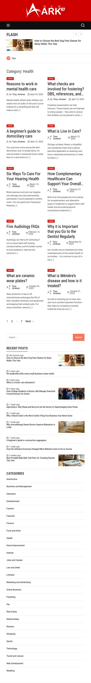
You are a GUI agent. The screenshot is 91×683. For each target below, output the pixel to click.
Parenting (11, 597)
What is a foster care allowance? (21, 382)
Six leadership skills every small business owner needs (30, 373)
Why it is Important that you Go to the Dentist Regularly (63, 231)
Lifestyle (10, 575)
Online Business (14, 589)
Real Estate (12, 611)
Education (11, 494)
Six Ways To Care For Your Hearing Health (23, 176)
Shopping (11, 634)
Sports (9, 641)
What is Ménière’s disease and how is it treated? (65, 280)
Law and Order (13, 567)
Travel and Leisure (15, 656)
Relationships (13, 619)
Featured (11, 516)
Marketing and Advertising (19, 582)
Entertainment (13, 501)
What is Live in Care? (64, 131)
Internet (10, 553)
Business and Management (19, 486)
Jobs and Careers (15, 560)
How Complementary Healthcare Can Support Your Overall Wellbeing (64, 181)
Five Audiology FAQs (23, 226)
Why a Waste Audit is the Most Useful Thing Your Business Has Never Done (39, 415)
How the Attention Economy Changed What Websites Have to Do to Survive (40, 449)
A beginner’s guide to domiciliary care (23, 134)
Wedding (11, 670)
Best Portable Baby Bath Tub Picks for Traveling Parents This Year (31, 459)
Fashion (10, 508)
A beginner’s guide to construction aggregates (26, 440)
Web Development (15, 663)
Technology (12, 648)
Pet (8, 604)
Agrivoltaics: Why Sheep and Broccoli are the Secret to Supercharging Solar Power (42, 407)
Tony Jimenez (18, 94)
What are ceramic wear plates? (21, 278)
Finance (10, 523)
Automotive (12, 479)
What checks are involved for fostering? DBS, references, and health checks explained (66, 93)
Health (10, 78)
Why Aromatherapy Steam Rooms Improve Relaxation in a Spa (31, 425)
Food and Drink (14, 530)
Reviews (10, 626)
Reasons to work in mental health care (22, 86)
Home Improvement (16, 545)
